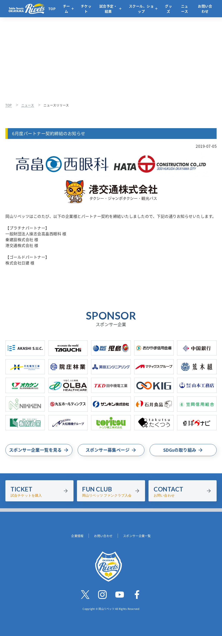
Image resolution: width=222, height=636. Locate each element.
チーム (66, 8)
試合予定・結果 (108, 8)
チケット (86, 8)
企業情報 (77, 536)
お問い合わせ (205, 8)
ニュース (184, 8)
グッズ (168, 8)
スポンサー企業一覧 (137, 536)
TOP (52, 8)
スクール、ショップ (141, 8)
